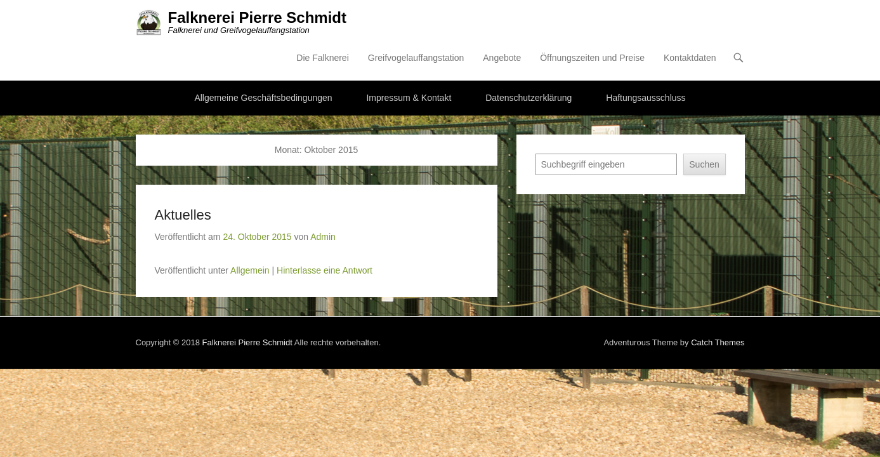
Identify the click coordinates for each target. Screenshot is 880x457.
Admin (231, 202)
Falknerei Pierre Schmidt (165, 17)
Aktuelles (91, 180)
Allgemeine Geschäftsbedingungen (263, 63)
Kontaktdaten (782, 22)
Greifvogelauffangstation (508, 22)
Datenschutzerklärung (528, 63)
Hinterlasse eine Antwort (232, 235)
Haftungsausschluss (645, 63)
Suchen (796, 129)
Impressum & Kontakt (408, 63)
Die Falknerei (414, 22)
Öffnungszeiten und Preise (684, 22)
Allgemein (157, 235)
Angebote (594, 22)
